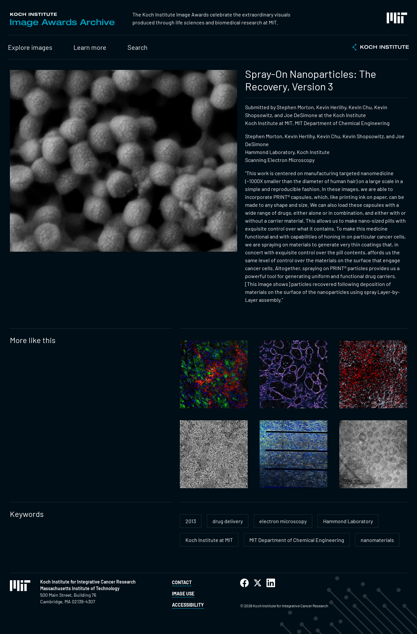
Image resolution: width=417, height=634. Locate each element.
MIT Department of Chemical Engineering (296, 540)
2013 (190, 521)
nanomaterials (377, 540)
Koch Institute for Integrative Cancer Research (88, 582)
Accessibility (188, 605)
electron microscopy (283, 521)
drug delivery (227, 521)
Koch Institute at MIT (209, 540)
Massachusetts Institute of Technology (80, 588)
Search (137, 47)
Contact (182, 582)
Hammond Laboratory (348, 521)
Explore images (30, 47)
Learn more (89, 47)
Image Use (183, 593)
